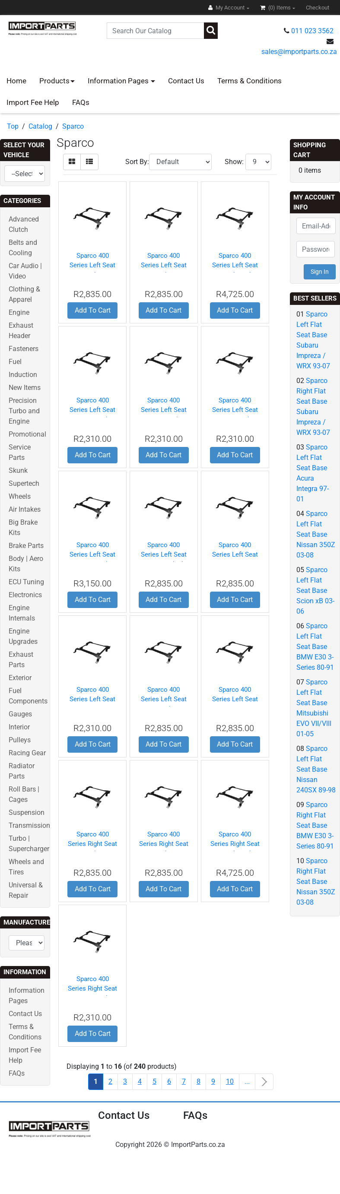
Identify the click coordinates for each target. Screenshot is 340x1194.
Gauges (20, 714)
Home (16, 80)
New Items (25, 387)
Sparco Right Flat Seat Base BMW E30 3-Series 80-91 (315, 825)
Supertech (24, 483)
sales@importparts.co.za (299, 52)
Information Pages (119, 80)
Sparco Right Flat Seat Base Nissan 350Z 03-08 (315, 881)
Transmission (29, 825)
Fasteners (23, 349)
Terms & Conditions (249, 80)
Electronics (25, 595)
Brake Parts (26, 546)
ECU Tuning (26, 582)
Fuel (15, 362)
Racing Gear (27, 753)
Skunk (18, 470)
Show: (234, 162)
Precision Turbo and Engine (24, 410)
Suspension (26, 812)
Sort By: (137, 162)
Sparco (73, 126)
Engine (19, 312)
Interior (19, 727)
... (247, 1081)
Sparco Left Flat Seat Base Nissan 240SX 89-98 (316, 769)
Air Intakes (25, 509)
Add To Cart (93, 310)
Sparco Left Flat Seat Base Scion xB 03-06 (315, 590)
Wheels (20, 496)
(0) (276, 7)
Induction (23, 375)
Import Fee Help (32, 102)
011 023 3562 (312, 31)
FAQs (80, 102)
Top (13, 126)
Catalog (40, 126)
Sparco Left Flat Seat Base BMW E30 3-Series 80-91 (315, 646)
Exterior (20, 678)
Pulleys (20, 740)
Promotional (27, 434)
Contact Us (186, 80)
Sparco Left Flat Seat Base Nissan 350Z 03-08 (315, 534)
